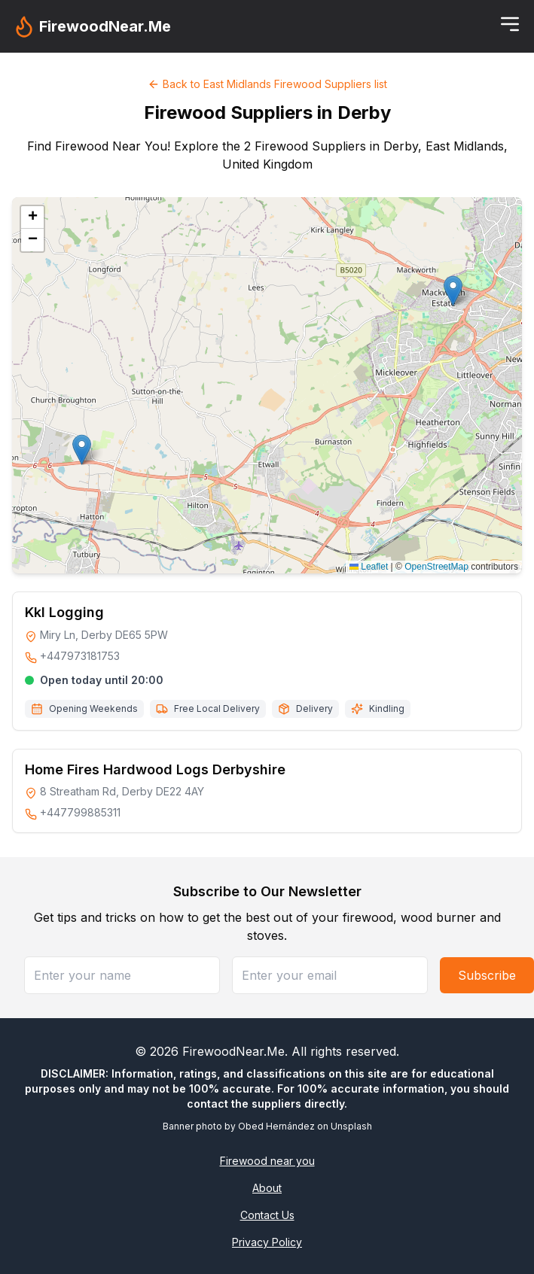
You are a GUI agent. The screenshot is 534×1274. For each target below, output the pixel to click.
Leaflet (368, 566)
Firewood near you (267, 1160)
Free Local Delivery (217, 708)
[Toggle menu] (510, 24)
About (267, 1187)
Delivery (314, 708)
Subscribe (487, 975)
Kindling (386, 708)
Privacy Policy (267, 1242)
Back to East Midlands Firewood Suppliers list (267, 84)
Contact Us (267, 1215)
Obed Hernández (276, 1126)
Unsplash (351, 1126)
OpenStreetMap (436, 566)
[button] (81, 449)
